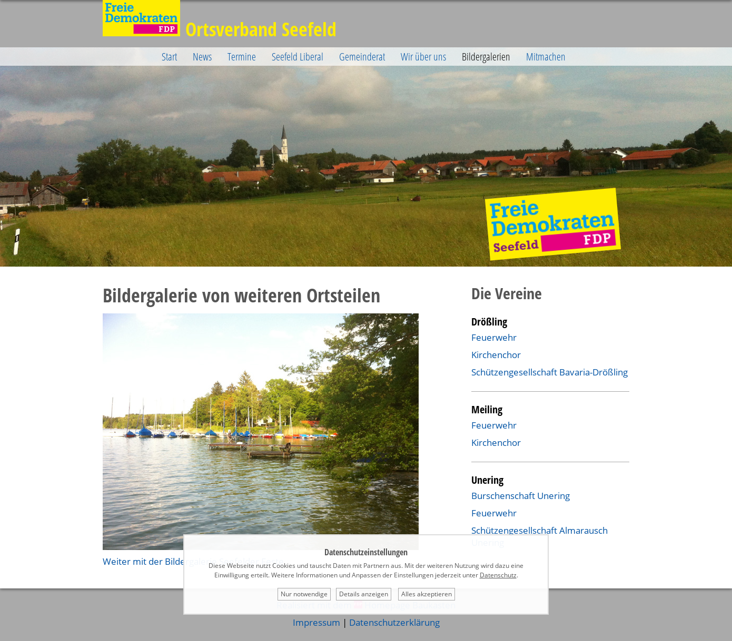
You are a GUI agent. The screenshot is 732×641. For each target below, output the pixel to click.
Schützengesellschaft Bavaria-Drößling (549, 372)
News (202, 56)
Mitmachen (546, 56)
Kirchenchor (496, 355)
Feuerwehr (494, 337)
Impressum (316, 622)
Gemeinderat (362, 56)
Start (169, 56)
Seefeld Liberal (297, 56)
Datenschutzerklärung (394, 622)
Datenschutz (498, 575)
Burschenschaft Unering (520, 496)
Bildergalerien (486, 56)
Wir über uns (423, 56)
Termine (241, 56)
